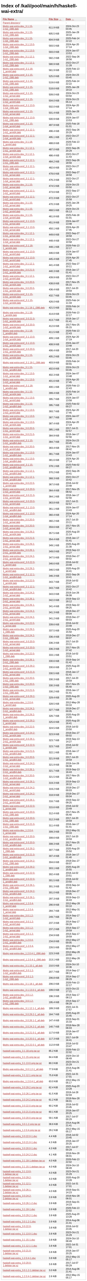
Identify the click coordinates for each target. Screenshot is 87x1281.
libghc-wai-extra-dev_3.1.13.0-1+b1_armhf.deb (19, 399)
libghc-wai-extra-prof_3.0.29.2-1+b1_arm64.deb (19, 667)
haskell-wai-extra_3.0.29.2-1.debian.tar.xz (17, 1178)
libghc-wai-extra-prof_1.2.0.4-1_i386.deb (24, 959)
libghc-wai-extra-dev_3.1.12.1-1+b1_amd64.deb (19, 472)
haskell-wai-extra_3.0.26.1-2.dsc (20, 1203)
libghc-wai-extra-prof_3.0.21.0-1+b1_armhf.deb (19, 496)
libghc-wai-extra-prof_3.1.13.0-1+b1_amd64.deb (19, 508)
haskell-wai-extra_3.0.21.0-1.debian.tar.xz (17, 1252)
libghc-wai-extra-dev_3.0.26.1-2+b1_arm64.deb (19, 551)
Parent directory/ (11, 23)
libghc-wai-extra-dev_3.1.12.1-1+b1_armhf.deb (19, 265)
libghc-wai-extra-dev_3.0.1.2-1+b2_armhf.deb (18, 917)
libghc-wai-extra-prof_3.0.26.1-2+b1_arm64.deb (19, 740)
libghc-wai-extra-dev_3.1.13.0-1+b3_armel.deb (19, 381)
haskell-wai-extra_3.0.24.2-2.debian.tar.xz (17, 1197)
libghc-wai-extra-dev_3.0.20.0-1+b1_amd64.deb (19, 758)
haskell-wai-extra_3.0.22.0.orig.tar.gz (22, 1106)
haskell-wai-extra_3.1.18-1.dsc (19, 1209)
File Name (8, 19)
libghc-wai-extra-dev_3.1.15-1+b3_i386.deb (18, 33)
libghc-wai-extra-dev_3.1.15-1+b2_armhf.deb (18, 210)
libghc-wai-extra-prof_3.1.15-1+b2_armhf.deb (18, 100)
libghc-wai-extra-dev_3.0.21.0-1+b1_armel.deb (19, 539)
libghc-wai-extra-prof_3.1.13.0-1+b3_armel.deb (19, 228)
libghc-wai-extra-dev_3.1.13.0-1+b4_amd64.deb (19, 460)
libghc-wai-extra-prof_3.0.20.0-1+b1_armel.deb (19, 642)
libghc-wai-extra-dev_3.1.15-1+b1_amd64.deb (18, 368)
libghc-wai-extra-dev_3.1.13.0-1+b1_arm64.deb (19, 417)
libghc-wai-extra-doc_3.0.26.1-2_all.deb (23, 1020)
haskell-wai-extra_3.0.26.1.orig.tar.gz (22, 1093)
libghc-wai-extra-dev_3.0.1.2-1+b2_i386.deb (18, 1002)
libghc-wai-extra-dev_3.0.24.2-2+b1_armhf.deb (19, 618)
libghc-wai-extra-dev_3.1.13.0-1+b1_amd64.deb (19, 454)
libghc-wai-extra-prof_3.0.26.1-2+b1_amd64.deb (19, 898)
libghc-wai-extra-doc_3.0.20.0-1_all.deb (23, 1039)
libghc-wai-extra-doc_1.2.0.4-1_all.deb (23, 1081)
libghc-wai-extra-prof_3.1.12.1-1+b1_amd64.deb (19, 575)
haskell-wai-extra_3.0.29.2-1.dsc (20, 1215)
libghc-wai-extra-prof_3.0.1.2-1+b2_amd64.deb (18, 971)
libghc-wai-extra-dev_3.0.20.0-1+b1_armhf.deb (19, 429)
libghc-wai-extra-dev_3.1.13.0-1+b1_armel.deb (19, 374)
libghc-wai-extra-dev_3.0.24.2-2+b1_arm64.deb (19, 557)
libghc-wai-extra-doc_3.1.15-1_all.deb (23, 965)
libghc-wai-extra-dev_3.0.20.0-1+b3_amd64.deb (19, 776)
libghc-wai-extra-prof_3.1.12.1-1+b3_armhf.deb (19, 198)
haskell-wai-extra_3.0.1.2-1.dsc (19, 1221)
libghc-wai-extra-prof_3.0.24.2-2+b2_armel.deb (19, 764)
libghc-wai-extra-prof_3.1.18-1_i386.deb (24, 362)
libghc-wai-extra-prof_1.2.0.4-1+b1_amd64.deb (18, 947)
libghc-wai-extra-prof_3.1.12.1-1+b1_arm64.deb (19, 131)
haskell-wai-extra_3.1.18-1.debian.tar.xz (24, 1160)
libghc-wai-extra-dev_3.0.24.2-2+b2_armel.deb (19, 594)
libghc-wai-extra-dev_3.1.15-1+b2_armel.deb (18, 186)
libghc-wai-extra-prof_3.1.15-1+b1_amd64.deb (18, 441)
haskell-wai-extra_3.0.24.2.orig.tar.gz (22, 1099)
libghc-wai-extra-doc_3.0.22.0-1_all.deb (23, 1045)
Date (68, 19)
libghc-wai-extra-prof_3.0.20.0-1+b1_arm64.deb (19, 350)
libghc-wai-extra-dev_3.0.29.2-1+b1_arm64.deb (19, 533)
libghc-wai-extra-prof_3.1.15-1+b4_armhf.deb (18, 125)
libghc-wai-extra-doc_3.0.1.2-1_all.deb (23, 1069)
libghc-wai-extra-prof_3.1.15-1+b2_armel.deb (18, 94)
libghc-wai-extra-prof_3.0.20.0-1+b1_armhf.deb (19, 502)
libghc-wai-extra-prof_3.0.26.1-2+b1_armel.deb (19, 783)
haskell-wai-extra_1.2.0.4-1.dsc (19, 1258)
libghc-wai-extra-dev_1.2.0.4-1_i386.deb (24, 953)
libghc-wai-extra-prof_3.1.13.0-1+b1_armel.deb (19, 222)
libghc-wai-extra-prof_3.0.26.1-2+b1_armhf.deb (19, 801)
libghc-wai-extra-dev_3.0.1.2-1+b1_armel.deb (18, 929)
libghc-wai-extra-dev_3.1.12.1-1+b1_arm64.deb (19, 149)
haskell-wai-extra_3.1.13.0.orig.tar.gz (22, 1063)
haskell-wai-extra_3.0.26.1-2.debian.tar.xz (17, 1191)
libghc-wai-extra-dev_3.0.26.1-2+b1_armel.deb (19, 600)
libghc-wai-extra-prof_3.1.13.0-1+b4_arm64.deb (19, 338)
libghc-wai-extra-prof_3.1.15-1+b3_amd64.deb (18, 466)
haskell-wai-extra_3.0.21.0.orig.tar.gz (22, 1112)
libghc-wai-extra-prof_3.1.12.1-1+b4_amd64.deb (19, 588)
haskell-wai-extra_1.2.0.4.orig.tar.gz (21, 1130)
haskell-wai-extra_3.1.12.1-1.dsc (20, 1246)
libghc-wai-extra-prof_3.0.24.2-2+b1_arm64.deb (19, 734)
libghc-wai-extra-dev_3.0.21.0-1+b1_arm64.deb (19, 271)
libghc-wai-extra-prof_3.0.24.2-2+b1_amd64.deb (19, 892)
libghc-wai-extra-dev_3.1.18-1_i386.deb (24, 307)
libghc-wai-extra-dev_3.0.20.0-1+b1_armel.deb (19, 521)
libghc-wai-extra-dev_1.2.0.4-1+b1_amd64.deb (18, 941)
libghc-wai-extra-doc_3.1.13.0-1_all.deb (23, 990)
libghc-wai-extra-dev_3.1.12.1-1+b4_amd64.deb (19, 478)
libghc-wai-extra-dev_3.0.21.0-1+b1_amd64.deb (19, 752)
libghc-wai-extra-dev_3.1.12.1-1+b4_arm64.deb (19, 155)
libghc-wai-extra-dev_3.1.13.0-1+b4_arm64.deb (19, 423)
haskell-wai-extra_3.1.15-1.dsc (19, 1240)
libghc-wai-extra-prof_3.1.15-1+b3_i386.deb (18, 88)
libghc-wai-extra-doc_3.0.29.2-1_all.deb (23, 1014)
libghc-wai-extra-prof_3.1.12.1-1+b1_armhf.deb (19, 192)
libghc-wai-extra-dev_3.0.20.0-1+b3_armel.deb (19, 527)
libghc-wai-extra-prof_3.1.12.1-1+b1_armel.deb (19, 173)
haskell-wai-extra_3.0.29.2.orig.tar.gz (22, 1087)
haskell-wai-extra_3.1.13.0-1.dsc (20, 1233)
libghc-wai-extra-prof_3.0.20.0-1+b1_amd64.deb (19, 837)
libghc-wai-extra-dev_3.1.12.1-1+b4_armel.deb (19, 240)
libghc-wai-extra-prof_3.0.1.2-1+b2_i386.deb (18, 977)
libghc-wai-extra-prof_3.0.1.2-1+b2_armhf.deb (18, 923)
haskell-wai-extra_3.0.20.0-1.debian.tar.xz (17, 1264)
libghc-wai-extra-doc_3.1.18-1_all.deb (23, 984)
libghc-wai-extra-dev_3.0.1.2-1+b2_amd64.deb (18, 996)
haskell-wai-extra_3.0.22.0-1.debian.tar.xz (17, 1227)
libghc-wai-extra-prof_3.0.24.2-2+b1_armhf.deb (19, 789)
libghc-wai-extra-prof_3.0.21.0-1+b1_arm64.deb (19, 320)
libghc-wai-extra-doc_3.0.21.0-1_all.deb (23, 1032)
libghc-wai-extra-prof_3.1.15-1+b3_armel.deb (18, 112)
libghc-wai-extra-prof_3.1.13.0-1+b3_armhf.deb (19, 259)
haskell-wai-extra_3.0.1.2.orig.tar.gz (21, 1124)
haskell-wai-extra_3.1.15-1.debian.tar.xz (24, 1166)
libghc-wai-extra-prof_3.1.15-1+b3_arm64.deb (18, 301)
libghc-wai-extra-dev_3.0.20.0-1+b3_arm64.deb (19, 283)
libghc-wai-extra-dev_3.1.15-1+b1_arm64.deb (18, 356)
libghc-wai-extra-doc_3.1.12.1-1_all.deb (23, 1008)
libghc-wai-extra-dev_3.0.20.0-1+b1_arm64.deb (19, 289)
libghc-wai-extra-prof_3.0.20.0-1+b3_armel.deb (19, 649)
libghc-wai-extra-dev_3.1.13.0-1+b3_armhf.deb (19, 411)
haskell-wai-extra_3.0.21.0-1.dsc (20, 1142)
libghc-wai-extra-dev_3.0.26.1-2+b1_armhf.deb (19, 606)
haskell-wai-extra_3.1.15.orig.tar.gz (21, 1057)
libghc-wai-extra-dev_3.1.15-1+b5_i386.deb (18, 39)
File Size (53, 19)
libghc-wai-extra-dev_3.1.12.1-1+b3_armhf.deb (19, 277)
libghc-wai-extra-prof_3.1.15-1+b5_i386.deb (18, 82)
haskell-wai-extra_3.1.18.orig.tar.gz (21, 1051)
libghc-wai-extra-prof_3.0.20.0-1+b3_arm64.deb (19, 326)
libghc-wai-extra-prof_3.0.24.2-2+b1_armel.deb (19, 795)
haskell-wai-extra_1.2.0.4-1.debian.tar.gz (24, 1276)
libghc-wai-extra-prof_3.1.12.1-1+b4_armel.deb (19, 180)
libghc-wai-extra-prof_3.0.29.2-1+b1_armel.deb (19, 697)
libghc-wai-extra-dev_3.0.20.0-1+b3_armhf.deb (19, 448)
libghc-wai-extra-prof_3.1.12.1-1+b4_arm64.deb (19, 137)
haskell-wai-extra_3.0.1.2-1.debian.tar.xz (24, 1270)
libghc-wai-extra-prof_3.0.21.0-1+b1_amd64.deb (19, 856)
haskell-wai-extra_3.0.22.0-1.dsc (20, 1136)
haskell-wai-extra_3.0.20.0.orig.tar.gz (22, 1118)
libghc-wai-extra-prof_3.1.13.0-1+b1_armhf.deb (19, 253)
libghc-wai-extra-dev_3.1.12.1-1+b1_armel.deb (19, 234)
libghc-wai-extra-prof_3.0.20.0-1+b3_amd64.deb (19, 843)
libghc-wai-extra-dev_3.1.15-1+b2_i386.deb (18, 27)
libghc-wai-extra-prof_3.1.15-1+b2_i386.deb (18, 76)
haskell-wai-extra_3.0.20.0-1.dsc (20, 1148)
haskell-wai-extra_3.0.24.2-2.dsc (20, 1154)
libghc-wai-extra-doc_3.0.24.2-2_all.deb (23, 1026)
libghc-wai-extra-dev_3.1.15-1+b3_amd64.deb (18, 405)
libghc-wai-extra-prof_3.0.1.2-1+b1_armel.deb (18, 935)
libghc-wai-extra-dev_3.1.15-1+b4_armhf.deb (18, 216)
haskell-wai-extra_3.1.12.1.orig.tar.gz (22, 1075)
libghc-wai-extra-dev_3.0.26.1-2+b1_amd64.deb (19, 770)
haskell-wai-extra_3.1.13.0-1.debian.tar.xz (17, 1172)
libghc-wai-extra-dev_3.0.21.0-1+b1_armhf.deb (19, 435)
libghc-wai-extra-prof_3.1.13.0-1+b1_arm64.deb (19, 344)
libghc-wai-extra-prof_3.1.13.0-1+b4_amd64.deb (19, 515)
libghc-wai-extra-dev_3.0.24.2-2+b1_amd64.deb (19, 709)
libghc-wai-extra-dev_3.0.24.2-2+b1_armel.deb (19, 612)
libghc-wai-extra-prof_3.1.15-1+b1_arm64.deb (18, 295)
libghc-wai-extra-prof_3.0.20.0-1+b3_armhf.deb (19, 490)
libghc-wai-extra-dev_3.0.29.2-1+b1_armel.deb (19, 545)
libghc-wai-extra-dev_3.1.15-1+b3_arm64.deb (18, 393)
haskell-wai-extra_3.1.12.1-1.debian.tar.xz (17, 1185)
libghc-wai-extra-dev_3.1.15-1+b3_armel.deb (18, 204)
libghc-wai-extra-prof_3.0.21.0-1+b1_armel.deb (19, 673)
